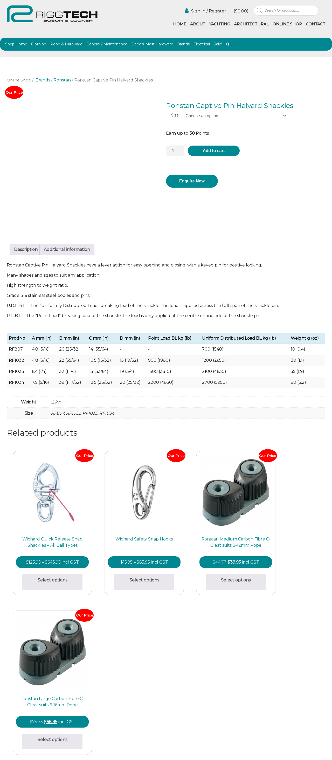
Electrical (201, 44)
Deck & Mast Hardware (152, 44)
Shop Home (16, 44)
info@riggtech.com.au (101, 691)
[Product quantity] (175, 151)
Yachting (219, 24)
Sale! (218, 44)
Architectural (251, 24)
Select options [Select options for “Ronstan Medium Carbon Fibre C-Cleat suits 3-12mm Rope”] (205, 569)
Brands (183, 44)
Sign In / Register (205, 10)
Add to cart (214, 150)
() (240, 11)
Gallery (173, 660)
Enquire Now (192, 181)
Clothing (38, 44)
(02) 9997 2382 (93, 649)
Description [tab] (26, 250)
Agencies (217, 660)
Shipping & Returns (175, 673)
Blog (212, 666)
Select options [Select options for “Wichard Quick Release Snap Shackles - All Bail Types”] (46, 575)
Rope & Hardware (66, 44)
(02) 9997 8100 (93, 698)
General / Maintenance (106, 44)
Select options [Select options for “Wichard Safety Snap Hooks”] (126, 569)
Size (175, 115)
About (197, 24)
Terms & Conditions (214, 679)
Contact (315, 24)
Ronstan (62, 80)
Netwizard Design (312, 750)
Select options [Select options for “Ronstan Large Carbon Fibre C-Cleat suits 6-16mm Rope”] (285, 569)
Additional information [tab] (67, 250)
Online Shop (287, 24)
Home (179, 24)
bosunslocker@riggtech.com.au (111, 642)
